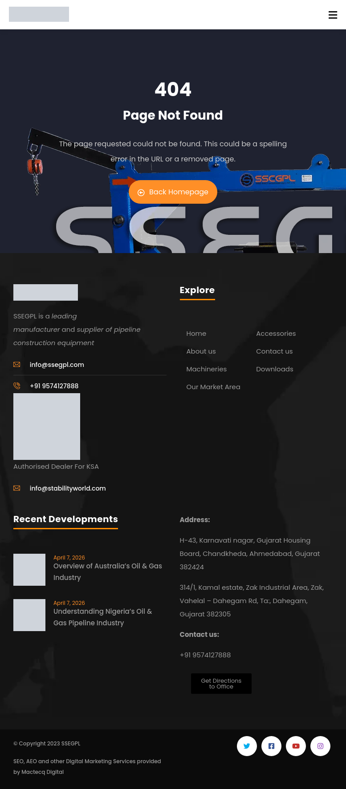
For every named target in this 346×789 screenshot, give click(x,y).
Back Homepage (173, 192)
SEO (18, 761)
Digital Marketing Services (100, 761)
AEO (31, 761)
